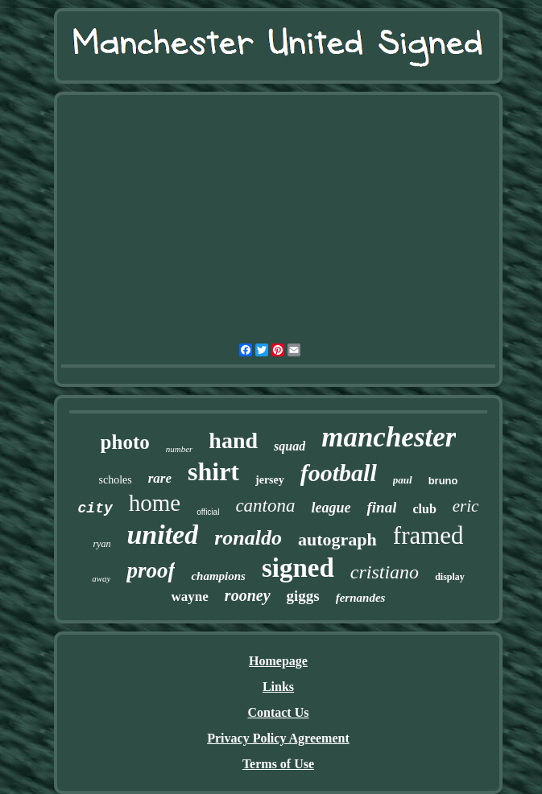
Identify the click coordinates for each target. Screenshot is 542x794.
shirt (213, 471)
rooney (248, 595)
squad (289, 446)
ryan (101, 543)
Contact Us (277, 712)
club (424, 509)
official (208, 512)
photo (125, 442)
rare (160, 478)
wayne (190, 596)
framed (428, 535)
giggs (303, 595)
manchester (388, 437)
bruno (443, 481)
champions (218, 576)
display (450, 576)
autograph (337, 539)
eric (466, 506)
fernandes (361, 597)
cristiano (384, 572)
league (330, 508)
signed (298, 567)
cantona (265, 506)
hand (233, 440)
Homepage (278, 661)
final (381, 507)
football (338, 472)
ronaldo (248, 537)
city (95, 508)
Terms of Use (278, 764)
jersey (269, 480)
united (162, 534)
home (154, 503)
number (179, 449)
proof (150, 570)
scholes (115, 480)
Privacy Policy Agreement (278, 738)
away (101, 578)
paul (402, 480)
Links (278, 686)
